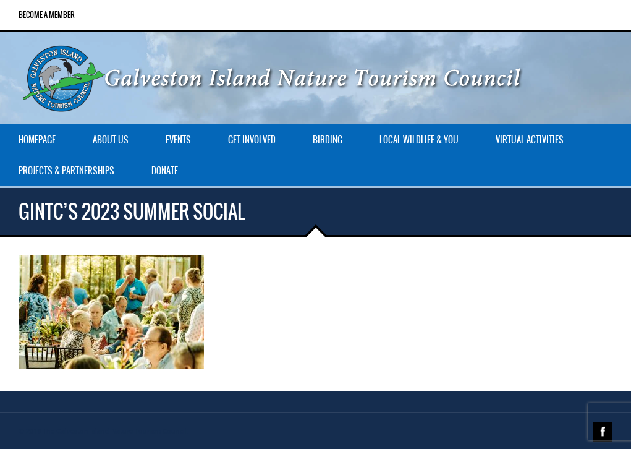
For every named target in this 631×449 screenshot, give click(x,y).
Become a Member (47, 14)
